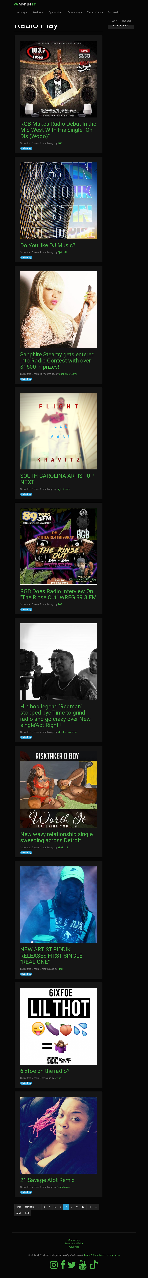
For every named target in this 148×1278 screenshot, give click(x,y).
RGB (60, 143)
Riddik (61, 969)
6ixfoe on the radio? (44, 1071)
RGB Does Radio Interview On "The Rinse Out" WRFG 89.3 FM (58, 594)
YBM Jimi (63, 847)
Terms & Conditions (94, 1255)
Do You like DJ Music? (47, 245)
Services (38, 12)
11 (90, 1207)
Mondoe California (67, 732)
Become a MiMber (74, 1243)
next (18, 1213)
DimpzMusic (63, 1187)
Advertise (74, 1246)
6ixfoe (58, 1078)
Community (75, 12)
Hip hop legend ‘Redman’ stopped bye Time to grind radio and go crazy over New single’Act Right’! (55, 715)
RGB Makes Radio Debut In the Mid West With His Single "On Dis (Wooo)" (58, 129)
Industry (22, 12)
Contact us (74, 1240)
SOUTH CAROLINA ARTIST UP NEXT (57, 478)
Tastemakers (95, 12)
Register (126, 20)
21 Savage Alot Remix (47, 1180)
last (27, 1213)
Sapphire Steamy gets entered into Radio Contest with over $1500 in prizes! (57, 360)
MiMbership (114, 12)
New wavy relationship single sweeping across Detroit (56, 837)
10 (83, 1207)
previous (29, 1207)
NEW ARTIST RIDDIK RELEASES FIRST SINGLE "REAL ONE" (51, 955)
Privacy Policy (113, 1255)
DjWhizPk (63, 252)
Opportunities (56, 12)
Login (114, 20)
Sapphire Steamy (68, 374)
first (19, 1207)
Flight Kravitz (63, 489)
